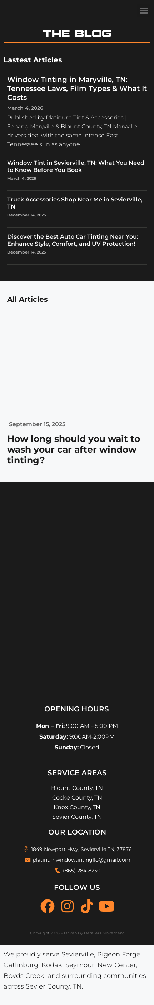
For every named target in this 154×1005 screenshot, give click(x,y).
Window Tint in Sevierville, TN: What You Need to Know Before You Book (75, 166)
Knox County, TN (77, 807)
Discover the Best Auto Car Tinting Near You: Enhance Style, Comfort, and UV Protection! (72, 240)
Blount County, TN (77, 788)
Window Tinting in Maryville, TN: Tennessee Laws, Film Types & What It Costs (77, 88)
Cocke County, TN (77, 797)
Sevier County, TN (77, 816)
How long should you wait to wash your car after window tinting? (73, 449)
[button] (144, 10)
